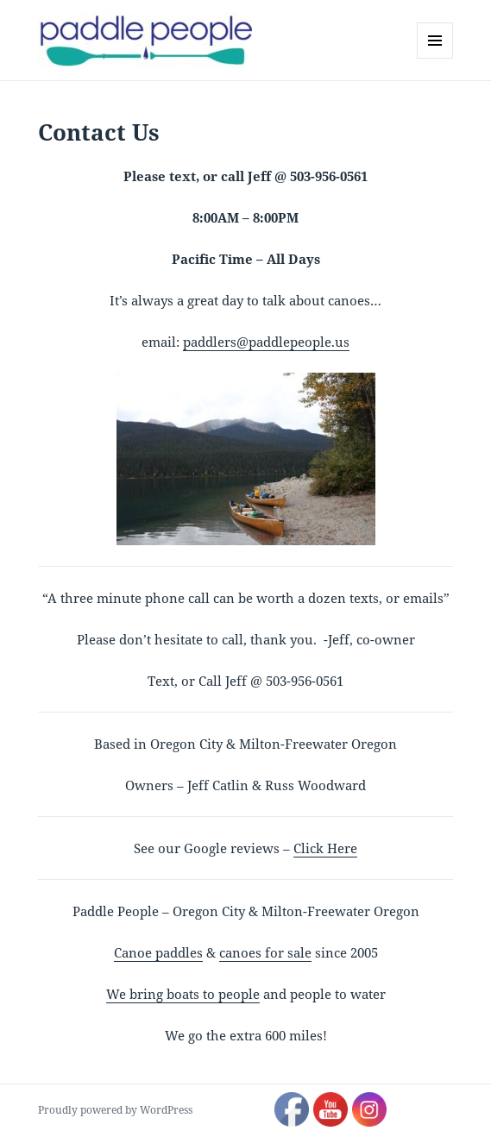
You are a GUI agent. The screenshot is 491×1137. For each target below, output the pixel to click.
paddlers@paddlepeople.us (266, 341)
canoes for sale (265, 952)
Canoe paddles (158, 952)
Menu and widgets (435, 58)
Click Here (325, 848)
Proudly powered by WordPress (115, 1109)
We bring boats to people (183, 993)
